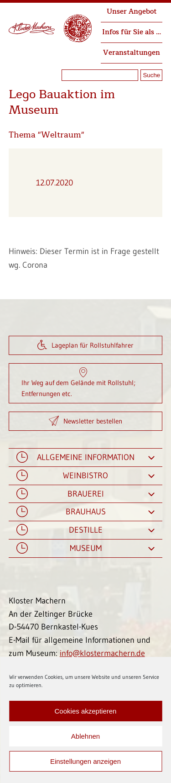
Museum (85, 548)
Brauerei (85, 494)
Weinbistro (85, 476)
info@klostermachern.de (102, 653)
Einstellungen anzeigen (85, 761)
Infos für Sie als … (131, 32)
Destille (85, 530)
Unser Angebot (132, 11)
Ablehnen (85, 736)
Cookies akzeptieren (86, 711)
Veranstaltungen (131, 52)
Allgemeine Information (85, 457)
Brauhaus (85, 512)
